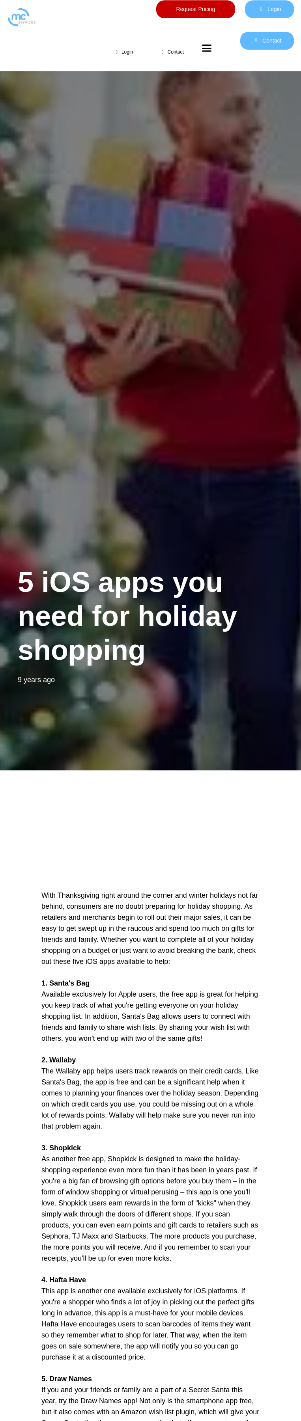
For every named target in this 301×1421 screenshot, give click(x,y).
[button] (202, 48)
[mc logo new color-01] (50, 17)
